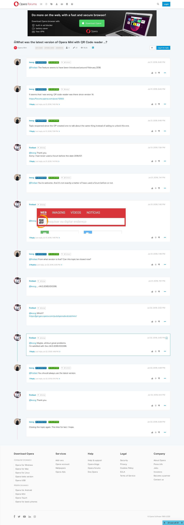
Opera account (63, 464)
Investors (158, 472)
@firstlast (66, 62)
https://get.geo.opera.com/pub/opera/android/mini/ (53, 316)
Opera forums (94, 468)
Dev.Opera (93, 472)
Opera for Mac (22, 469)
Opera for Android (23, 490)
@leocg (65, 89)
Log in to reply (163, 48)
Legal (123, 453)
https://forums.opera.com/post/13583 (46, 99)
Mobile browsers (21, 485)
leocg (31, 62)
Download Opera (93, 23)
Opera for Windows (24, 465)
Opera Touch (21, 498)
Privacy (123, 464)
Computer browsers (22, 460)
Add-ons (60, 460)
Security (124, 460)
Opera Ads (61, 472)
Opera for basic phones (26, 502)
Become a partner (162, 476)
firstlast (32, 148)
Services (61, 453)
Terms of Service (127, 476)
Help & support (95, 460)
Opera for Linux (22, 473)
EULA (122, 472)
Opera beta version (24, 476)
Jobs (156, 468)
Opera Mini (22, 48)
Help (90, 453)
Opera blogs (93, 464)
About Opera (160, 460)
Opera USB (20, 480)
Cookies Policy (126, 468)
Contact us (159, 479)
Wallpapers (61, 468)
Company (159, 453)
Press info (158, 464)
